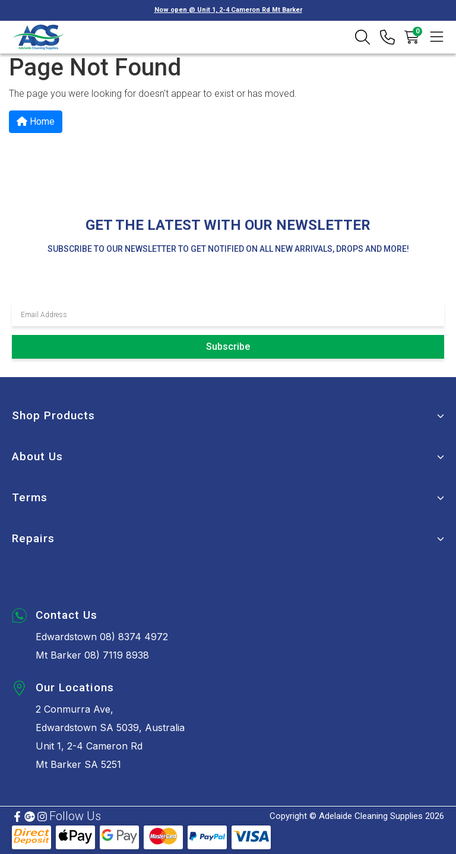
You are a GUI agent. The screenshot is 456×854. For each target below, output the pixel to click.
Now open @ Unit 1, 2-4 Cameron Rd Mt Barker (228, 10)
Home (36, 121)
